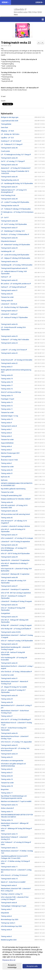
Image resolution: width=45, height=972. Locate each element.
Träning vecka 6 (6, 433)
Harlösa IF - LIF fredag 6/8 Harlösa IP (13, 287)
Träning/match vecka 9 (9, 885)
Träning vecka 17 (7, 385)
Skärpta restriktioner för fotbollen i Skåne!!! (16, 499)
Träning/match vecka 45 (9, 158)
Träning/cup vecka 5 (8, 923)
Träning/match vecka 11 (9, 867)
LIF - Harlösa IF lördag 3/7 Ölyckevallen (14, 317)
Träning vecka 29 (7, 699)
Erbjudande (5, 913)
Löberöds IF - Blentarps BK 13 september (15, 574)
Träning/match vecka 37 (9, 228)
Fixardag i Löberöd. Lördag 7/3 (11, 894)
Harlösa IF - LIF (6, 277)
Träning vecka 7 (6, 429)
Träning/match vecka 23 (9, 353)
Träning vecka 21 (7, 367)
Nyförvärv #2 (5, 477)
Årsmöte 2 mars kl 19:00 (9, 460)
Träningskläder (6, 124)
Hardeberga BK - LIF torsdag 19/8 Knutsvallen (16, 265)
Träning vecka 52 (7, 470)
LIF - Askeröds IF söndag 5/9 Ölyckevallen (15, 244)
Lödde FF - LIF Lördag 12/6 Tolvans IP (14, 350)
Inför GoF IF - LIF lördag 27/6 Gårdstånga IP (16, 719)
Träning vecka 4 (6, 446)
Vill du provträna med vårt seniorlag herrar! (15, 514)
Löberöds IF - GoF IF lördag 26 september (15, 541)
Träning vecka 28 (7, 300)
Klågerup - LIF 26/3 (7, 131)
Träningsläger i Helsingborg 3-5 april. (13, 906)
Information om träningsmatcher (12, 760)
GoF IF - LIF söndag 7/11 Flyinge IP (13, 161)
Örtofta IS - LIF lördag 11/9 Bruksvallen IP (15, 234)
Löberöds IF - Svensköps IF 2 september (15, 589)
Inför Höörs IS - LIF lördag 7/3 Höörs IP (14, 875)
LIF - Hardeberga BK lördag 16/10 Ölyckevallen (17, 183)
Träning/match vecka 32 (9, 280)
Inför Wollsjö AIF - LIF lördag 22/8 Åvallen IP (16, 629)
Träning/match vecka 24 (9, 343)
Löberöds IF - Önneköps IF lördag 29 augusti (16, 601)
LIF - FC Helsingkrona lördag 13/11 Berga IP (16, 154)
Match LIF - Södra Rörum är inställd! (13, 882)
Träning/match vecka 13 (9, 834)
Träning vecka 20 (7, 375)
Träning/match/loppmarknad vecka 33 (14, 268)
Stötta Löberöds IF (7, 808)
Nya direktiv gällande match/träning (13, 489)
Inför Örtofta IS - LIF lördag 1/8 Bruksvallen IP (16, 671)
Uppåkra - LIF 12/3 (7, 138)
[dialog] (22, 957)
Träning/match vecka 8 (9, 426)
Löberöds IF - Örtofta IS (9, 304)
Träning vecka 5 (6, 436)
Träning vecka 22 (7, 769)
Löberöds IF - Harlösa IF (9, 314)
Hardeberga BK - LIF (8, 251)
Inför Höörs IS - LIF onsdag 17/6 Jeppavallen (16, 742)
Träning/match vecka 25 (9, 336)
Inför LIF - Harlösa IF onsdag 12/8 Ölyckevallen (17, 641)
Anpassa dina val (8, 960)
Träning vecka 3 (6, 450)
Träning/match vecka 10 (9, 879)
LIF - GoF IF (5, 217)
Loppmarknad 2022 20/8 (9, 121)
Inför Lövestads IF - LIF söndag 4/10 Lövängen (17, 538)
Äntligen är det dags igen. (10, 117)
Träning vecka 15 (7, 395)
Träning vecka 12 (7, 406)
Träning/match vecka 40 (9, 199)
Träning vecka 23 (7, 757)
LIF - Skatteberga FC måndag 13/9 (12, 231)
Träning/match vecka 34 (9, 261)
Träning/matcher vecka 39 (10, 205)
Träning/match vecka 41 (9, 187)
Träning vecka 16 (7, 389)
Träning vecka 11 (7, 409)
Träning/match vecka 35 (9, 248)
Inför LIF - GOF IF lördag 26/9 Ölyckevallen (15, 553)
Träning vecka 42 (7, 518)
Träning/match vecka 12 (9, 848)
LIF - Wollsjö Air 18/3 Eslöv (10, 134)
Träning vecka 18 (7, 382)
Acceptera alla (32, 966)
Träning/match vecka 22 (16, 42)
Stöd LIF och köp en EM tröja (11, 392)
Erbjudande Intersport (8, 241)
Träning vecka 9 (6, 423)
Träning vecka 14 (7, 820)
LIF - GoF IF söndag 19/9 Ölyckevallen (14, 224)
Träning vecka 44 (7, 502)
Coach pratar (5, 151)
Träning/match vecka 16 (9, 805)
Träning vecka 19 (7, 379)
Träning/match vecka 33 (9, 644)
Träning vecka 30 (7, 294)
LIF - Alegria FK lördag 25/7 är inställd (14, 687)
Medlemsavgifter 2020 (8, 940)
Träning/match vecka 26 (9, 324)
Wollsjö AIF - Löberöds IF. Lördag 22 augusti (16, 625)
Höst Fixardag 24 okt (8, 195)
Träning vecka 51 (7, 473)
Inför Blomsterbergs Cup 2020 (11, 926)
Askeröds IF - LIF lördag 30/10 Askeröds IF (16, 168)
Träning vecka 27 (7, 716)
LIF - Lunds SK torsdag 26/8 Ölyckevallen (15, 255)
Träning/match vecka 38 (9, 221)
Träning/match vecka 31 (9, 290)
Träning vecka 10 (7, 419)
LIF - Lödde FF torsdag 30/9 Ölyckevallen (15, 202)
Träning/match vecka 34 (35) (11, 632)
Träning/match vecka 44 (9, 165)
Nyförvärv (4, 480)
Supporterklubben (7, 443)
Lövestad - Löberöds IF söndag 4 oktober (15, 526)
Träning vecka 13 (7, 402)
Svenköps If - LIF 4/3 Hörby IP (11, 141)
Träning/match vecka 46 (9, 148)
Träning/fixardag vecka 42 (10, 180)
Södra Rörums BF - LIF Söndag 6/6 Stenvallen (16, 360)
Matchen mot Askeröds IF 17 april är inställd (16, 801)
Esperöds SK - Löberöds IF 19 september (15, 560)
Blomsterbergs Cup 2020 (9, 919)
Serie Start (4, 127)
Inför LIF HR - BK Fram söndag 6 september (16, 593)
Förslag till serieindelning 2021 (11, 495)
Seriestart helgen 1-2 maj (9, 416)
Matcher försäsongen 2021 (10, 453)
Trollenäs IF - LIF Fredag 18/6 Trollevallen (15, 339)
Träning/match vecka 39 (9, 557)
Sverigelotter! (5, 613)
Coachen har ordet (7, 675)
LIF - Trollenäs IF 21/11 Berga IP (11, 144)
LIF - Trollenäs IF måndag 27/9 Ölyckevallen (16, 209)
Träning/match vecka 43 (9, 177)
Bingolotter (5, 789)
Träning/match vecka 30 (9, 695)
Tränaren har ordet (7, 297)
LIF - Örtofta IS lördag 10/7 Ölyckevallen (14, 307)
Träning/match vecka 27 (9, 311)
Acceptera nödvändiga (12, 966)
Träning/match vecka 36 (9, 238)
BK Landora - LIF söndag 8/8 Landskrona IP (16, 284)
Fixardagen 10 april (7, 399)
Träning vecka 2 (6, 463)
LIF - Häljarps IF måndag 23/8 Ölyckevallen (15, 258)
